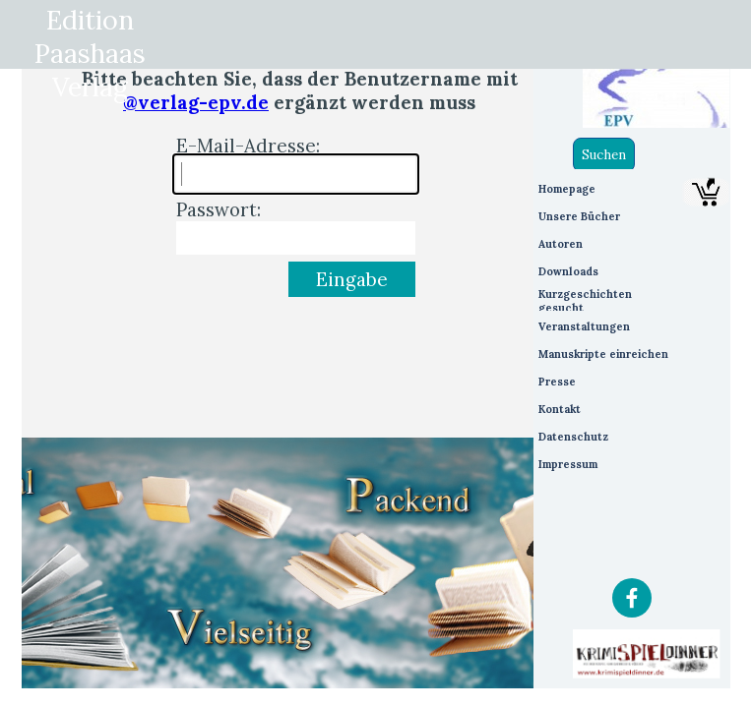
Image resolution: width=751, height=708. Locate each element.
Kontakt (559, 409)
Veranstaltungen (584, 326)
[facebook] (632, 598)
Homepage (566, 189)
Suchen (604, 155)
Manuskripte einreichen (603, 354)
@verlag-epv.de (196, 102)
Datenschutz (573, 436)
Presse (557, 381)
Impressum (567, 464)
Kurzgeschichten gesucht (585, 301)
